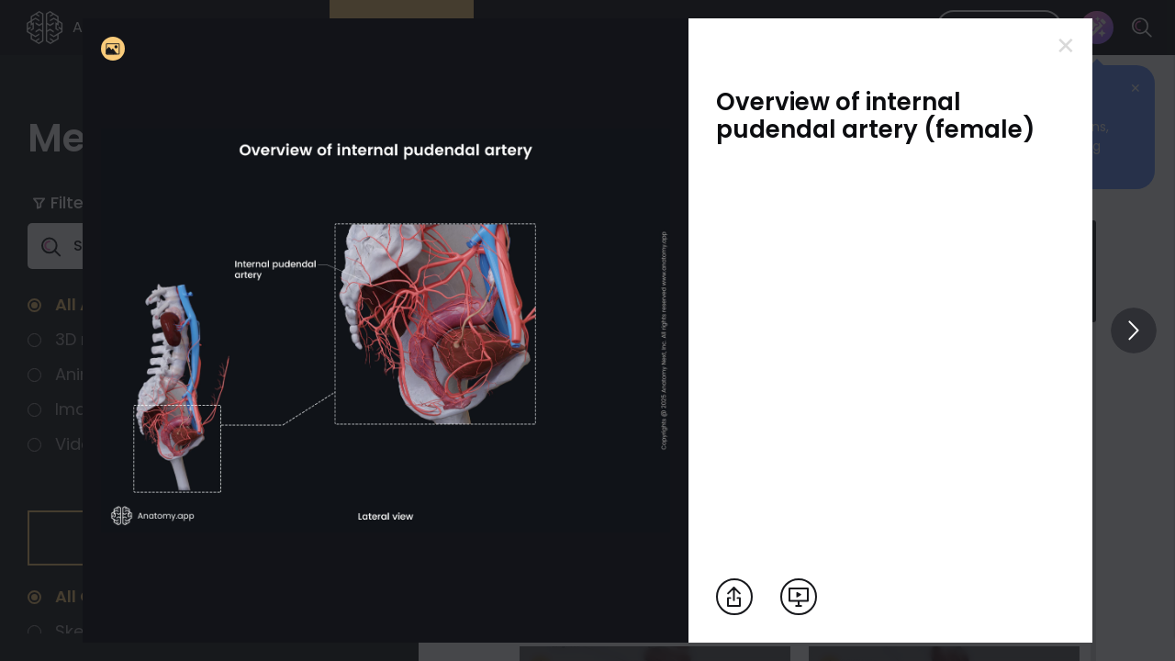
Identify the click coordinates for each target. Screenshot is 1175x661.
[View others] (1134, 330)
